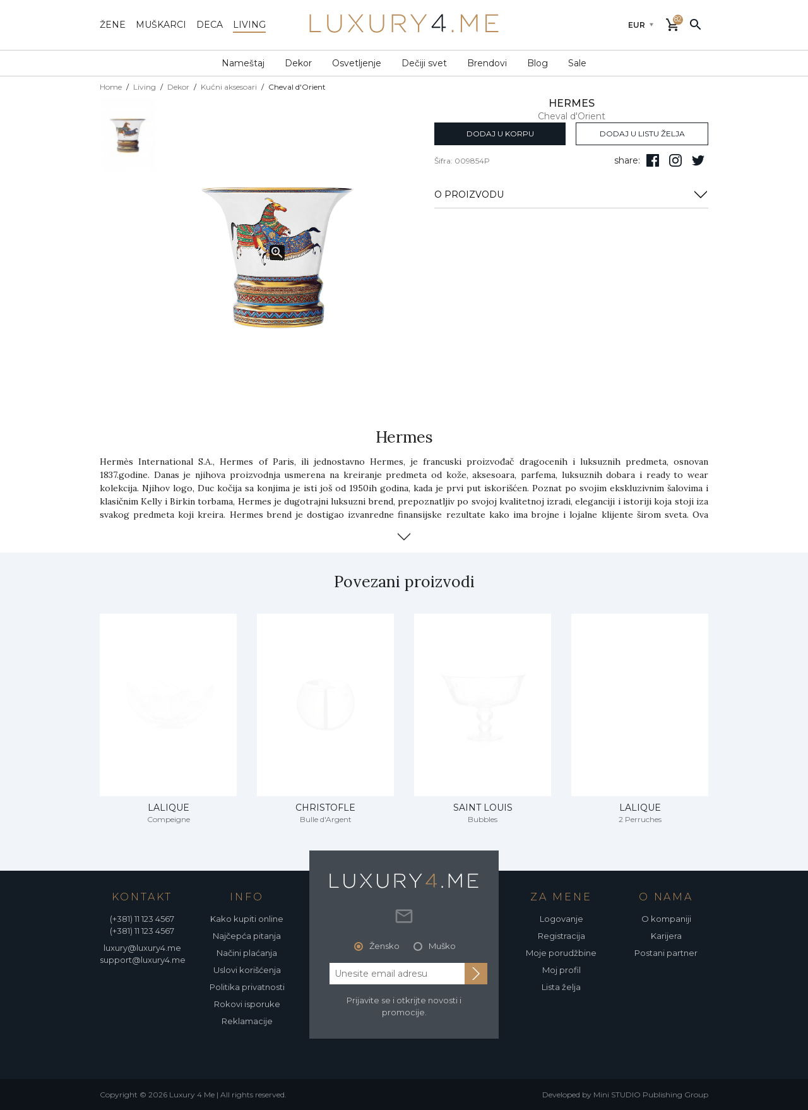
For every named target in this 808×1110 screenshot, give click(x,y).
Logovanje (561, 919)
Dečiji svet (424, 63)
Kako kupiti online (246, 919)
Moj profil (561, 970)
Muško (442, 946)
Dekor (298, 63)
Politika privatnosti (247, 987)
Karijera (666, 936)
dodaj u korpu (500, 133)
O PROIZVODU (571, 194)
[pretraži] (696, 24)
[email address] (397, 973)
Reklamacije (247, 1021)
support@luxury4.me (143, 960)
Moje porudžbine (561, 953)
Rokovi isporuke (247, 1004)
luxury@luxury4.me (142, 948)
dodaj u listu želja (642, 133)
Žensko (384, 946)
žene (113, 24)
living (249, 24)
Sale (577, 63)
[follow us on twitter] (698, 160)
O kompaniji (666, 919)
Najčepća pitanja (247, 936)
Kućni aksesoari (229, 87)
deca (209, 24)
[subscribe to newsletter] (476, 973)
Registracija (561, 936)
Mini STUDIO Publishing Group (650, 1094)
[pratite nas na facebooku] (653, 160)
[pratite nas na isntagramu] (675, 160)
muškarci (161, 24)
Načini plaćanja (247, 953)
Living (144, 87)
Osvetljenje (356, 63)
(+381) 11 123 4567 (142, 919)
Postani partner (666, 953)
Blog (537, 63)
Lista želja (561, 987)
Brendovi (487, 63)
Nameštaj (243, 63)
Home (111, 87)
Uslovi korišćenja (247, 970)
